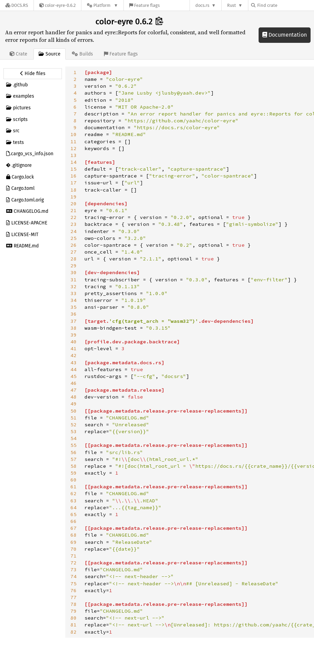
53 (73, 431)
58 (73, 466)
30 (73, 272)
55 (73, 445)
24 (73, 231)
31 (73, 280)
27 (73, 252)
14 (73, 162)
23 (73, 224)
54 (73, 438)
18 (73, 190)
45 (73, 376)
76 (73, 590)
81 (73, 625)
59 (73, 473)
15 (73, 169)
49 (73, 404)
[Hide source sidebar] (33, 74)
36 (73, 314)
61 (73, 487)
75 (73, 583)
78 (73, 604)
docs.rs (202, 5)
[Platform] (102, 5)
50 (73, 411)
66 (73, 521)
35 (73, 307)
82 (73, 632)
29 (73, 265)
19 (73, 197)
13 (73, 155)
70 (73, 549)
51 (73, 418)
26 (73, 245)
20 (73, 203)
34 (73, 300)
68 (73, 535)
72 (73, 563)
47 (73, 390)
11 (73, 141)
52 (73, 424)
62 (73, 493)
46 (73, 383)
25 (73, 238)
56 (73, 452)
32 (73, 286)
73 (73, 569)
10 (73, 134)
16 (73, 176)
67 (73, 528)
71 (73, 556)
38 (73, 328)
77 (73, 597)
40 (73, 342)
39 (73, 335)
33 (73, 293)
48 (73, 397)
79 (73, 611)
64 (73, 507)
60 (73, 480)
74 (73, 576)
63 (73, 501)
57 (73, 459)
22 (73, 217)
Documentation (284, 35)
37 (73, 321)
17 (73, 183)
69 (73, 542)
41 (73, 348)
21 (73, 210)
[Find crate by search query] (285, 5)
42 (73, 355)
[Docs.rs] (17, 5)
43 (73, 362)
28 (73, 259)
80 (73, 618)
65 (73, 514)
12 (73, 148)
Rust (231, 5)
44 (73, 369)
